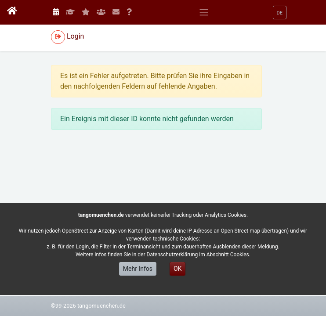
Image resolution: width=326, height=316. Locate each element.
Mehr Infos (137, 268)
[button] (280, 12)
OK (177, 268)
